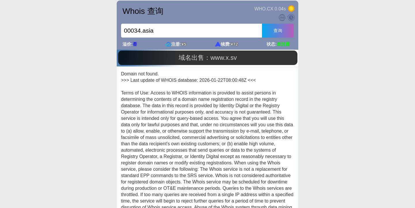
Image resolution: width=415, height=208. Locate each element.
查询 (277, 30)
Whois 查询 (142, 11)
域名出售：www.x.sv (208, 57)
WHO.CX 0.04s (270, 8)
